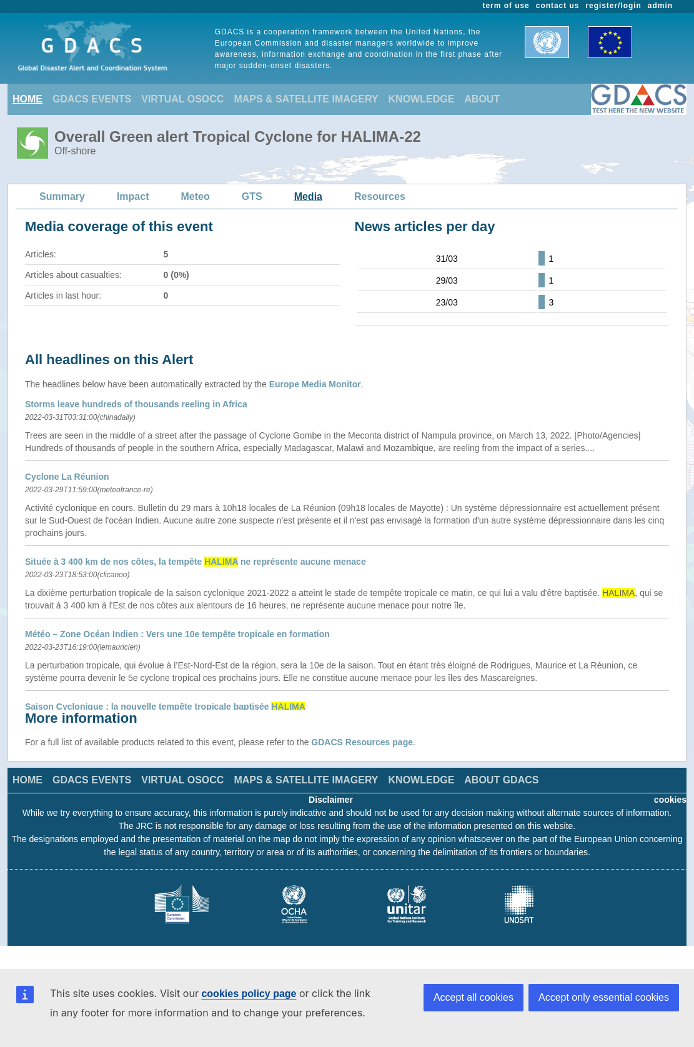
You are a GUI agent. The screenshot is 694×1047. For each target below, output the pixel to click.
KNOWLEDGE (422, 99)
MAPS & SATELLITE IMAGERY (306, 99)
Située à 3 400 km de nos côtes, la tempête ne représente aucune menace (195, 562)
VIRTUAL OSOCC (182, 99)
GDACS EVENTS (91, 99)
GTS (252, 196)
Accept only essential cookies (603, 997)
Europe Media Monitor (315, 384)
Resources (379, 196)
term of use (506, 5)
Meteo (195, 196)
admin (660, 5)
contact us (558, 5)
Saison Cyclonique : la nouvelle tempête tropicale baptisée (165, 707)
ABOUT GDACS (501, 780)
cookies (670, 800)
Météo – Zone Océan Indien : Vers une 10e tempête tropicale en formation (177, 634)
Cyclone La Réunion (67, 477)
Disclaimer (331, 800)
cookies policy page (248, 993)
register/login (613, 5)
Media (308, 196)
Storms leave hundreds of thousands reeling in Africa (136, 404)
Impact (133, 196)
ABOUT (482, 99)
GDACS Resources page (362, 742)
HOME (27, 99)
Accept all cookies (473, 997)
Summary (62, 196)
